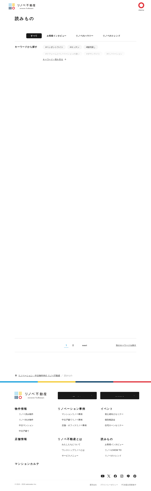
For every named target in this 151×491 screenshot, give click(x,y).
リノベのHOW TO (113, 450)
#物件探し (91, 47)
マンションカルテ (27, 463)
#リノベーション (114, 54)
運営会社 (93, 485)
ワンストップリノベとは (73, 450)
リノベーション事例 (71, 408)
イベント (107, 408)
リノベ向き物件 (26, 420)
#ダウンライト (93, 54)
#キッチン (74, 47)
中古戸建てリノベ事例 (72, 420)
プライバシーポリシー (109, 485)
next (84, 345)
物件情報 (21, 408)
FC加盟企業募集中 (129, 485)
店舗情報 (21, 439)
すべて (34, 36)
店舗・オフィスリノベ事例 (74, 425)
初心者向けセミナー (114, 414)
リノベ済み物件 (26, 414)
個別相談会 (110, 420)
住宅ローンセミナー (114, 425)
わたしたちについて (71, 444)
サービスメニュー (70, 456)
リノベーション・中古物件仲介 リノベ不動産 (39, 375)
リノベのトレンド (111, 36)
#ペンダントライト (54, 47)
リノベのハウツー (84, 36)
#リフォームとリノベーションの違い (62, 54)
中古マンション (26, 425)
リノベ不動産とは (70, 439)
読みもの (107, 439)
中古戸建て (24, 431)
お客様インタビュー (57, 36)
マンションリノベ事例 (72, 414)
